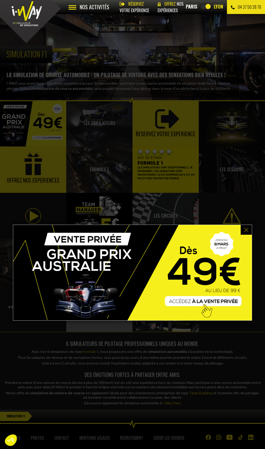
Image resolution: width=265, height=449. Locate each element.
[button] (11, 440)
